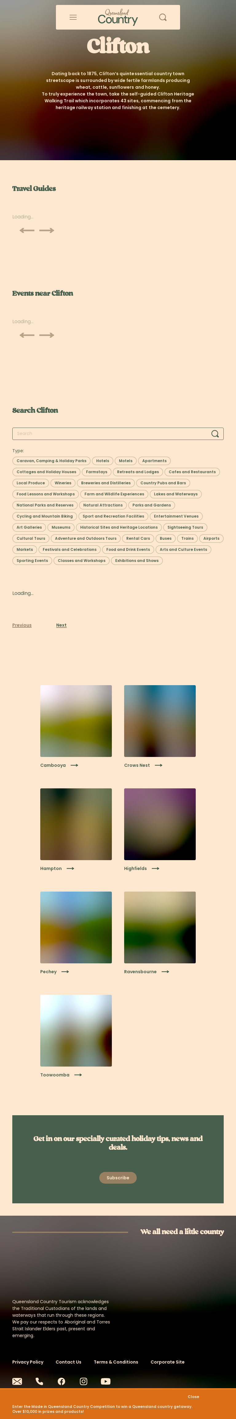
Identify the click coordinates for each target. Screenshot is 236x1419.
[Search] (215, 433)
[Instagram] (83, 1381)
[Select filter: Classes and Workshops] (81, 560)
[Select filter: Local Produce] (30, 483)
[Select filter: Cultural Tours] (30, 538)
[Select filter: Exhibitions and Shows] (137, 560)
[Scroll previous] (27, 230)
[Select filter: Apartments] (154, 461)
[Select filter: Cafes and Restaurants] (192, 472)
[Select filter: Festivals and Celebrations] (69, 549)
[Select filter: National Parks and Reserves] (45, 505)
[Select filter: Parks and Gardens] (151, 505)
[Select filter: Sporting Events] (32, 560)
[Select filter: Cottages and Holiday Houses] (46, 472)
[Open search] (163, 17)
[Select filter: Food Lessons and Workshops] (45, 494)
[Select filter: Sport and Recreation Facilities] (113, 516)
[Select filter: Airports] (211, 538)
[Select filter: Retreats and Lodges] (138, 472)
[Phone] (39, 1381)
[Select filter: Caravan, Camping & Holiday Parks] (51, 461)
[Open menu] (73, 17)
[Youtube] (106, 1381)
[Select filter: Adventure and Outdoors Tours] (86, 538)
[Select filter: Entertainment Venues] (176, 516)
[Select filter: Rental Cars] (138, 538)
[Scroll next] (46, 230)
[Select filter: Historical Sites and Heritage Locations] (119, 527)
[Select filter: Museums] (61, 527)
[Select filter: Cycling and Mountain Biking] (44, 516)
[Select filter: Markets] (24, 549)
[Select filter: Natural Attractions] (103, 505)
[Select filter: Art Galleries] (29, 527)
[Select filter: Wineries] (63, 483)
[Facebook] (61, 1381)
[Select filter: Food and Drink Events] (128, 549)
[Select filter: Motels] (126, 461)
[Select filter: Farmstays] (97, 472)
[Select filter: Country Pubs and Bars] (163, 483)
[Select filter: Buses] (165, 538)
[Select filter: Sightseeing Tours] (185, 527)
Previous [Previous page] (22, 625)
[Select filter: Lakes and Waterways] (176, 494)
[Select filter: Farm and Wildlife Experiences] (114, 494)
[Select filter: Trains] (187, 538)
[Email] (17, 1381)
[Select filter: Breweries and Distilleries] (106, 483)
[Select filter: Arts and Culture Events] (183, 549)
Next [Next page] (61, 625)
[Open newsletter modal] (118, 1178)
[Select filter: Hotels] (102, 461)
